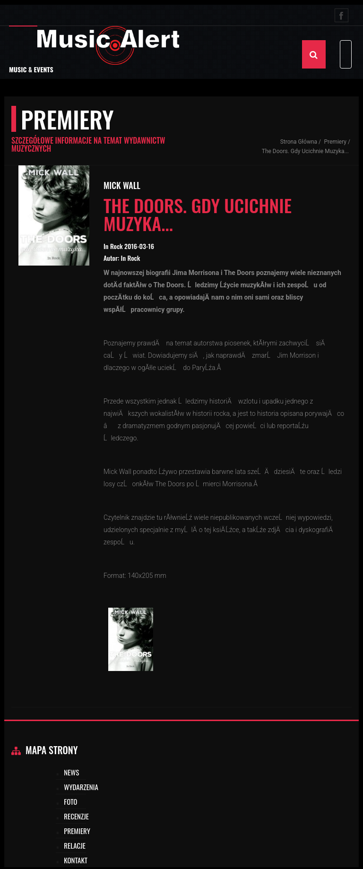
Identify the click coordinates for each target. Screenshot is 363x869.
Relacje (75, 845)
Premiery (335, 141)
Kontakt (75, 860)
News (71, 772)
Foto (70, 801)
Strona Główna (298, 141)
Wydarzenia (81, 787)
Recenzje (76, 816)
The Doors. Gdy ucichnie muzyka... (305, 151)
